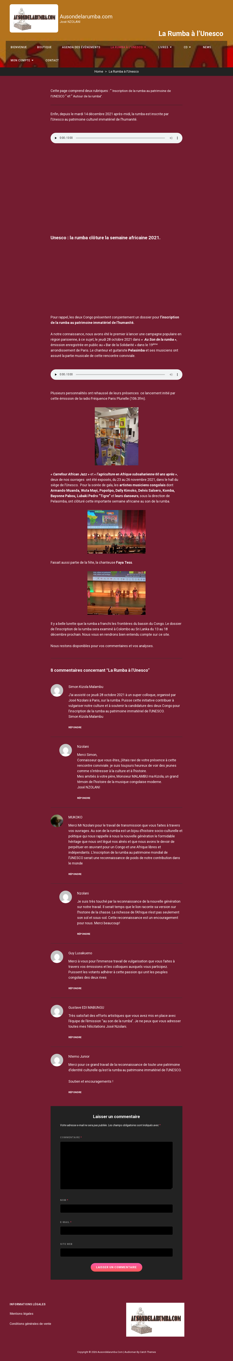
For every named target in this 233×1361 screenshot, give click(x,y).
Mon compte (19, 59)
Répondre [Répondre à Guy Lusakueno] (74, 988)
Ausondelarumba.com (87, 16)
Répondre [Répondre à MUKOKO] (74, 874)
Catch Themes (148, 1352)
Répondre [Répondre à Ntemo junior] (74, 1092)
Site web (66, 1244)
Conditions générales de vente (30, 1324)
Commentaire (71, 1137)
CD (172, 43)
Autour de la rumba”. (89, 96)
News (190, 43)
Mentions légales (21, 1314)
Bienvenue (18, 43)
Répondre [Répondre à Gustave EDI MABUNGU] (74, 1037)
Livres (153, 43)
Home (98, 71)
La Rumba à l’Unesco (120, 43)
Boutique (42, 43)
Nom (64, 1200)
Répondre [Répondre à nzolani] (83, 798)
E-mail (66, 1222)
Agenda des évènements (77, 43)
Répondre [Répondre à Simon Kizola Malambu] (74, 727)
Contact (47, 59)
